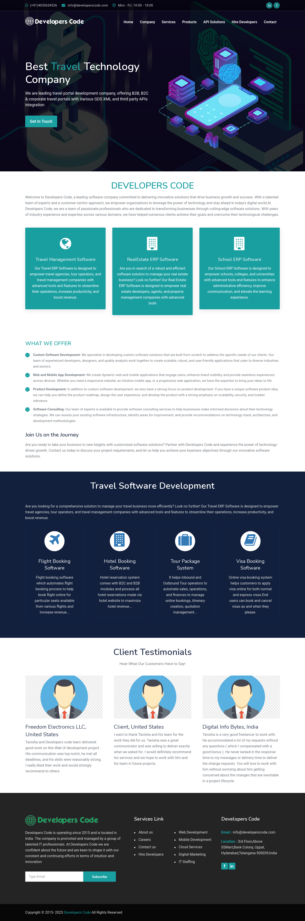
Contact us (147, 847)
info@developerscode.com (85, 5)
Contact (270, 22)
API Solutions (214, 22)
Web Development (193, 832)
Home (128, 22)
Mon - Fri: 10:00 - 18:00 (133, 5)
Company (147, 22)
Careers (145, 840)
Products (189, 22)
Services (168, 22)
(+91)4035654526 (41, 5)
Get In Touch (41, 121)
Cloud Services (191, 847)
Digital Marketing (192, 854)
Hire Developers (244, 22)
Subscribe (99, 877)
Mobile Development (195, 840)
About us (146, 832)
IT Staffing (187, 862)
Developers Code (77, 912)
